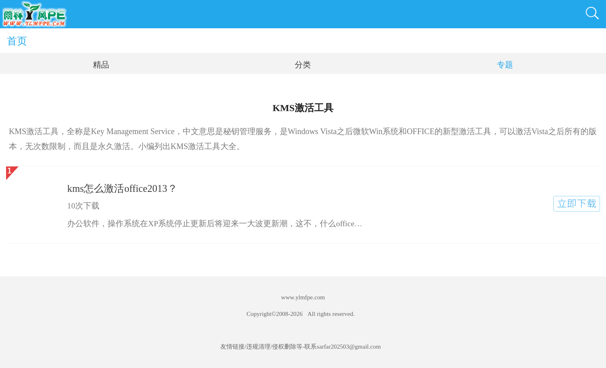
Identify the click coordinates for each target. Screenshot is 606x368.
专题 (505, 64)
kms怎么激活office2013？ (122, 188)
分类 (303, 64)
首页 (17, 40)
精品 (101, 64)
